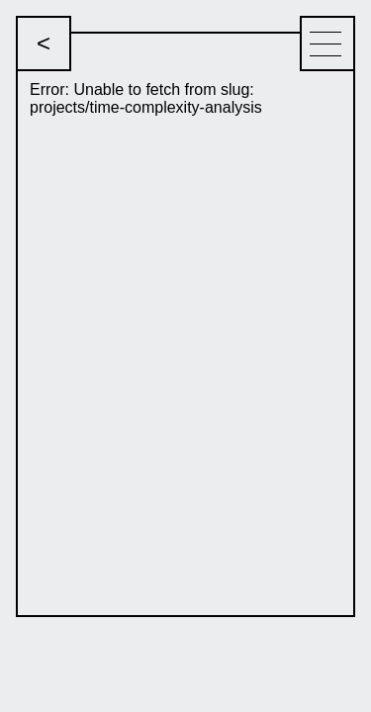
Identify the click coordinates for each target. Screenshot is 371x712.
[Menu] (327, 43)
